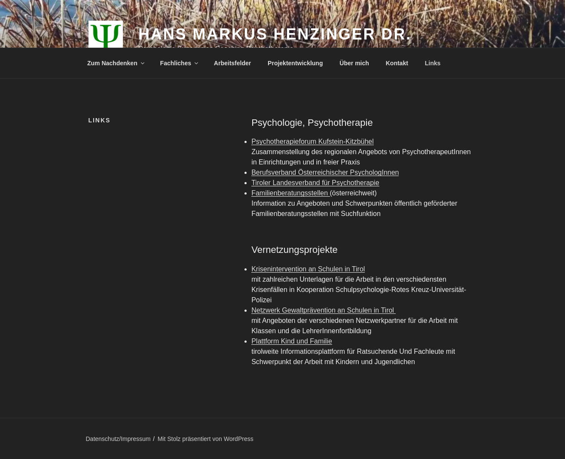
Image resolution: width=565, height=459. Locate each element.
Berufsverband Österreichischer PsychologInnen (325, 172)
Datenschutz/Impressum (118, 438)
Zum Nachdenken (116, 63)
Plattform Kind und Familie (291, 341)
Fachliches (179, 63)
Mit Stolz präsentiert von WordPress (205, 438)
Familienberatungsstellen (290, 193)
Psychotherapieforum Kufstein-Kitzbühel (312, 141)
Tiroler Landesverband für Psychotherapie (315, 182)
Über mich (354, 63)
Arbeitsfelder (232, 63)
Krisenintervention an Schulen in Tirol (308, 269)
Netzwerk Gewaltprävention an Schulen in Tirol (323, 310)
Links (433, 63)
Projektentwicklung (295, 63)
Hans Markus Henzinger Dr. (275, 34)
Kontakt (397, 63)
